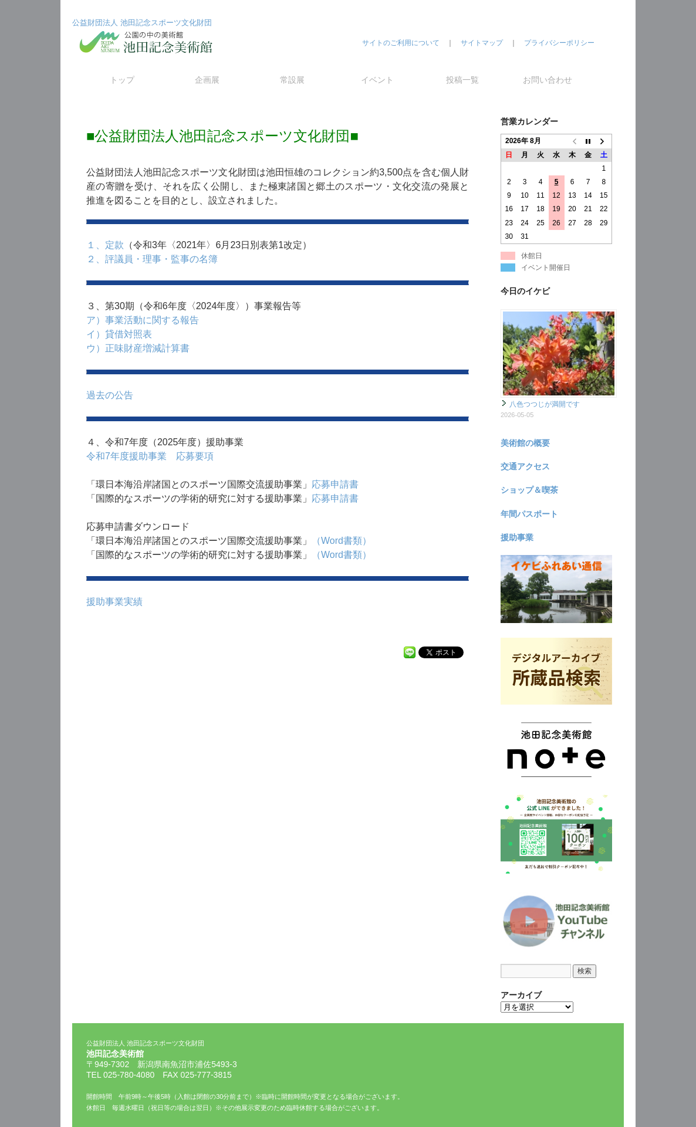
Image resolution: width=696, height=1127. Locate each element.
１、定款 (105, 245)
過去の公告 (109, 395)
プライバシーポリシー (559, 43)
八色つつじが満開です (544, 404)
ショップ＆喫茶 (529, 490)
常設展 (292, 79)
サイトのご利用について (401, 43)
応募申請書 (335, 484)
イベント (377, 79)
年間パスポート (529, 514)
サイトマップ (482, 43)
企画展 (207, 79)
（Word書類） (341, 541)
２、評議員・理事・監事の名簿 (152, 259)
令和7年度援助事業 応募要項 (150, 456)
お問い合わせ (547, 79)
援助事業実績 (114, 602)
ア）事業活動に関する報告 (142, 320)
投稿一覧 (462, 79)
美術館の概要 (525, 443)
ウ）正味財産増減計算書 (138, 348)
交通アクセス (525, 466)
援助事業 (517, 537)
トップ (122, 79)
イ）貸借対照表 (119, 334)
